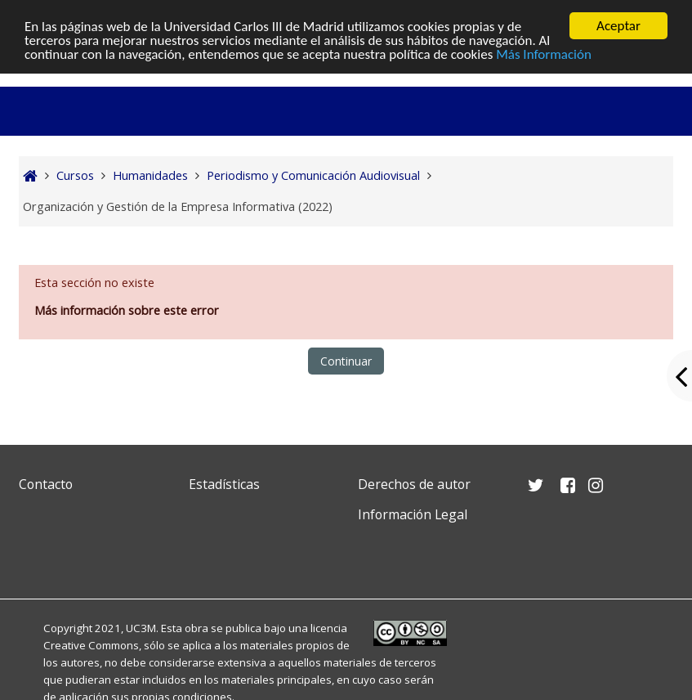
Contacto (46, 484)
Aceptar (618, 25)
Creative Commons (91, 645)
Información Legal (412, 514)
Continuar (346, 361)
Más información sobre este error (126, 310)
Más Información (544, 53)
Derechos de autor (414, 484)
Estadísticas (224, 484)
